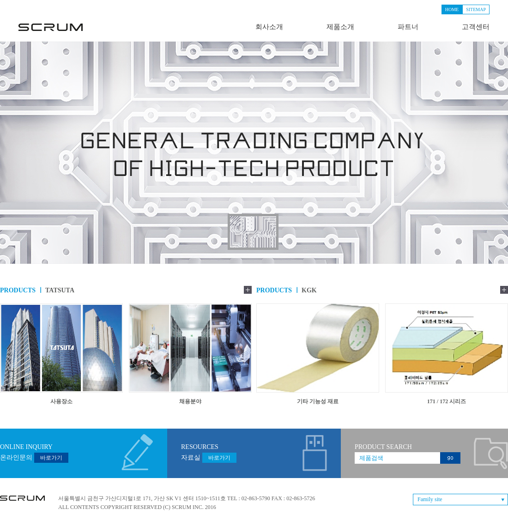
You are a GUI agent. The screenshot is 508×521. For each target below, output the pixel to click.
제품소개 (340, 26)
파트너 (408, 26)
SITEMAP (476, 9)
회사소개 (269, 26)
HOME (452, 9)
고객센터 (476, 26)
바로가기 (51, 457)
